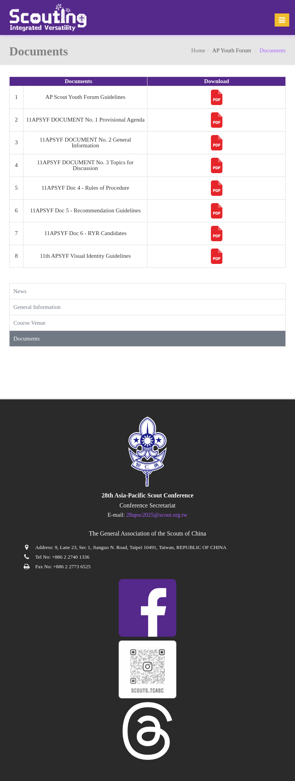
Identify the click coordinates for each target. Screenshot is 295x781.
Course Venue (29, 323)
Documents (26, 338)
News (20, 291)
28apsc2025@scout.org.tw (156, 515)
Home (198, 50)
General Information (37, 307)
